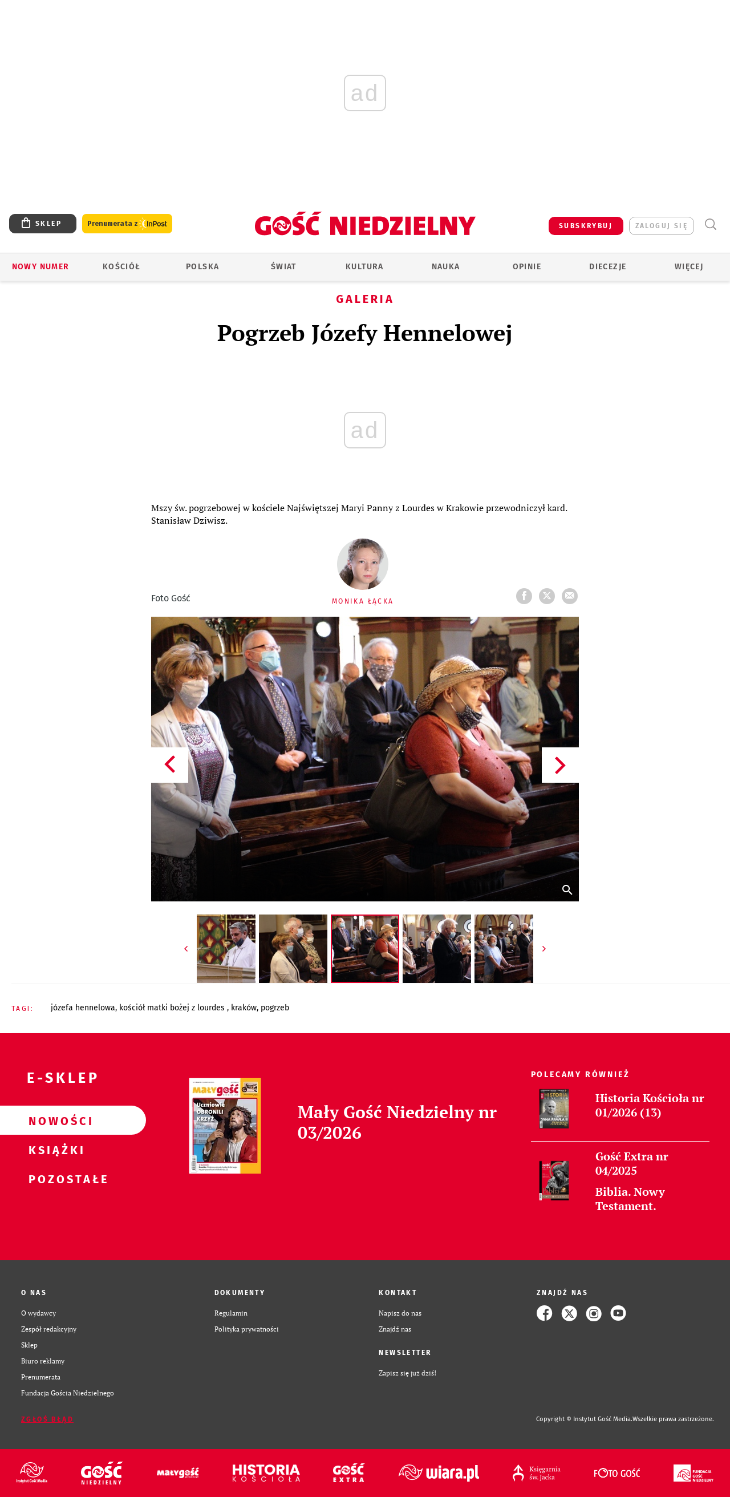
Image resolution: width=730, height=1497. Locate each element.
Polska (202, 267)
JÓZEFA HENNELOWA (83, 1008)
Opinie (527, 267)
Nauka (446, 267)
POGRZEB (275, 1008)
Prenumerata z (127, 223)
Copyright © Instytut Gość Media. (584, 1419)
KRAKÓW (244, 1008)
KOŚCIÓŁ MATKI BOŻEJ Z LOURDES (173, 1008)
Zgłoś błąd (47, 1419)
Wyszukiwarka (710, 224)
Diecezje (607, 267)
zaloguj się (661, 226)
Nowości (55, 1120)
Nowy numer (41, 267)
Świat (284, 267)
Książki (55, 1149)
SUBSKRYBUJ (586, 226)
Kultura (365, 267)
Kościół (122, 267)
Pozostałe (55, 1178)
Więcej (689, 267)
